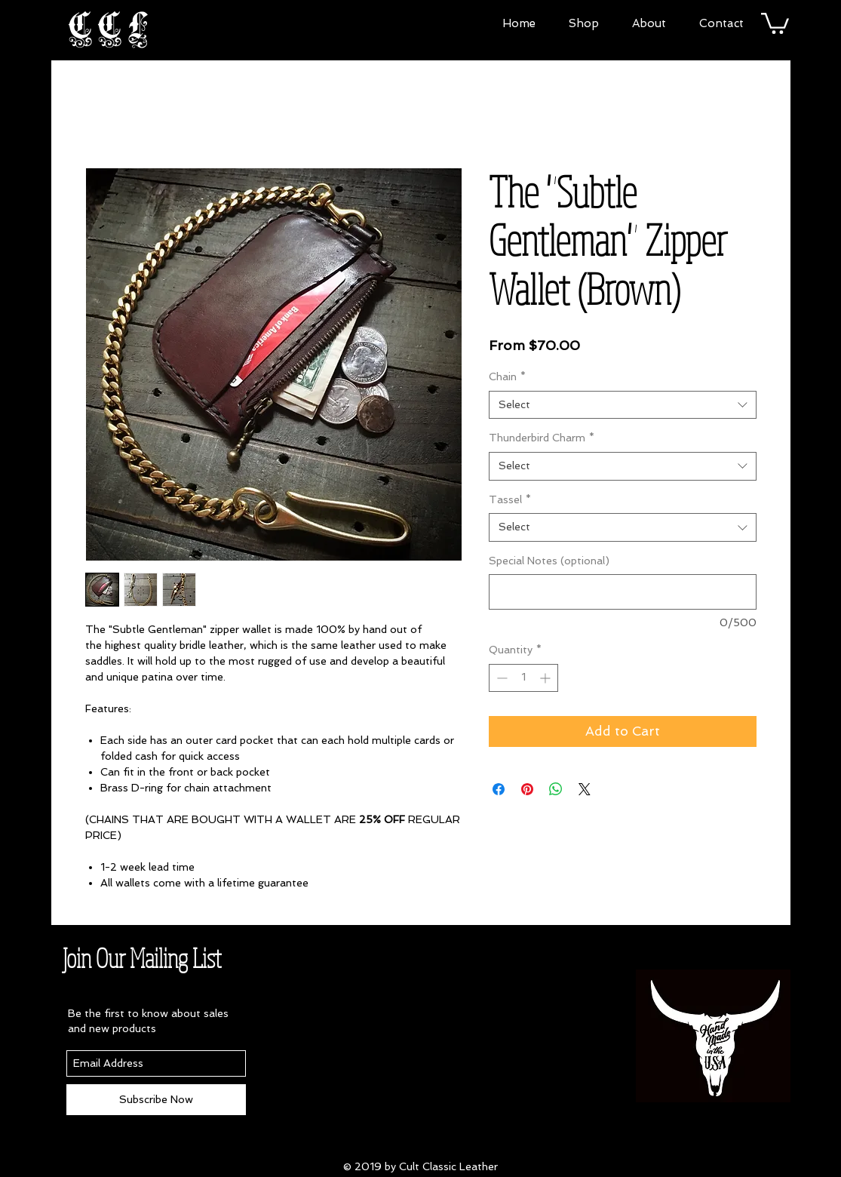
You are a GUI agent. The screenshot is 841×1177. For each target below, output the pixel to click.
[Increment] (546, 678)
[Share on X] (585, 789)
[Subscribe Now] (156, 1099)
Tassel (510, 499)
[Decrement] (500, 678)
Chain (507, 376)
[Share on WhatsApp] (556, 789)
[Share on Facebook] (499, 789)
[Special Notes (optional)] (623, 592)
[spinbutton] (523, 678)
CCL (111, 27)
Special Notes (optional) (549, 561)
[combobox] (623, 405)
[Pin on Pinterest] (527, 789)
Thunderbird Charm (541, 438)
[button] (583, 21)
